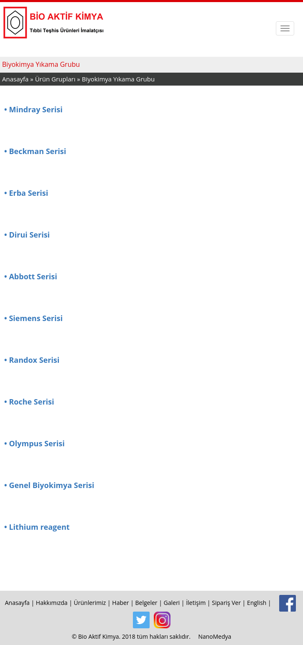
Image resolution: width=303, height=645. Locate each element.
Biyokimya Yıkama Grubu (118, 79)
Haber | (123, 603)
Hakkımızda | (55, 603)
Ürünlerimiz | (93, 603)
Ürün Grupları (56, 79)
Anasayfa (15, 79)
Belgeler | (149, 603)
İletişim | (199, 603)
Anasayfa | (20, 603)
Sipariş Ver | (229, 603)
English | (259, 603)
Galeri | (175, 603)
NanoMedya (214, 636)
